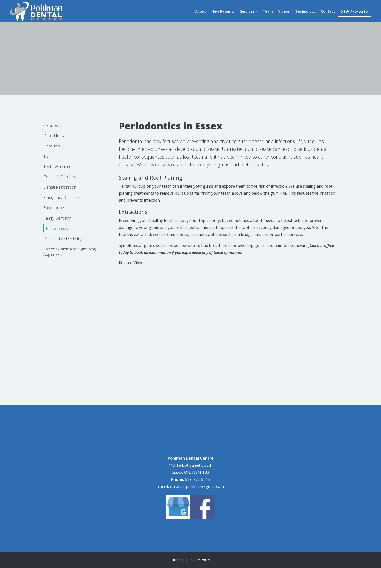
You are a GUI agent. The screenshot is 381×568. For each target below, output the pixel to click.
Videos (284, 11)
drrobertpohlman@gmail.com (197, 486)
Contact (328, 11)
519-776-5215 (354, 11)
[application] (190, 350)
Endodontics (54, 207)
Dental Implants (57, 135)
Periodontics (57, 228)
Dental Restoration (59, 187)
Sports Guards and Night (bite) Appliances (69, 251)
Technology (305, 11)
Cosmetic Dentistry (59, 177)
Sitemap (178, 560)
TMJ (46, 156)
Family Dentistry (57, 218)
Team (268, 11)
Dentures (51, 146)
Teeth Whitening (57, 166)
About (200, 11)
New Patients (223, 11)
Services (247, 11)
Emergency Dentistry (61, 197)
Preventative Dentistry (62, 238)
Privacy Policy (199, 560)
